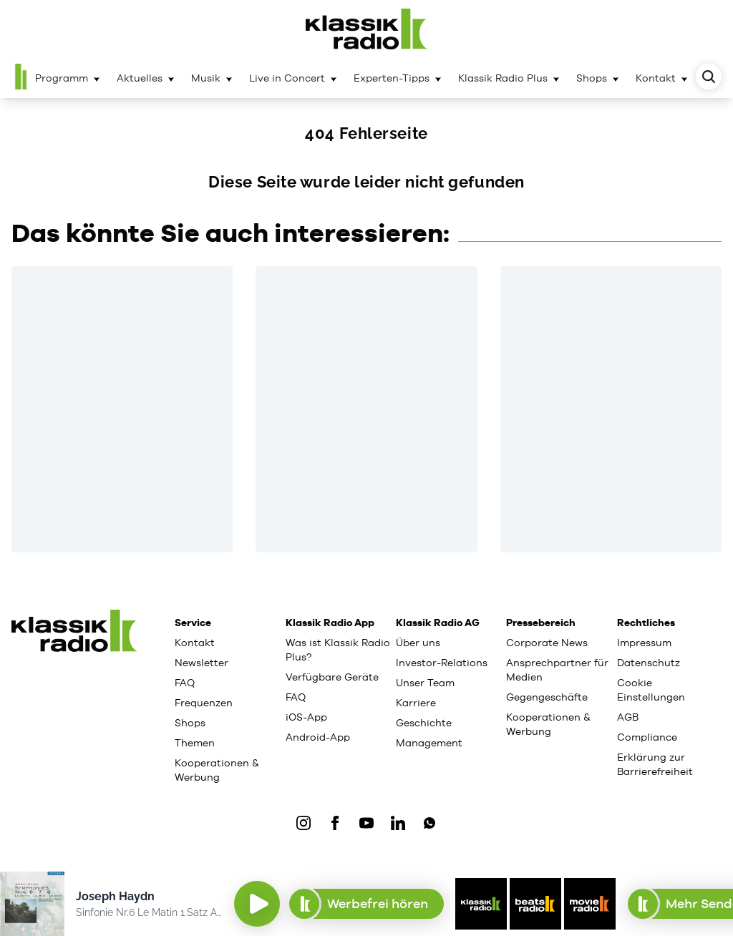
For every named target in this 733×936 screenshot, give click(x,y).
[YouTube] (366, 823)
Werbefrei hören (366, 904)
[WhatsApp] (429, 823)
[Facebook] (335, 823)
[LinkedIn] (398, 823)
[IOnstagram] (303, 823)
